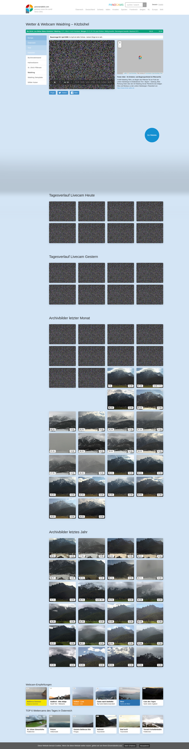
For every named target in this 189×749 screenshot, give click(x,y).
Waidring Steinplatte (35, 77)
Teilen (76, 93)
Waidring (31, 72)
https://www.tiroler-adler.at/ (125, 88)
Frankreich (134, 9)
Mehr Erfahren (130, 746)
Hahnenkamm (33, 63)
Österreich (79, 9)
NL (149, 9)
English (161, 4)
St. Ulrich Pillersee (34, 68)
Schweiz (100, 9)
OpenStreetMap (133, 73)
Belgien (142, 9)
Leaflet (125, 73)
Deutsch (154, 4)
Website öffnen (103, 135)
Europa (155, 9)
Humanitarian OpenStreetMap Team (154, 73)
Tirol (29, 48)
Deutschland (90, 9)
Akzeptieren (144, 746)
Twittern (64, 93)
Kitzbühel (31, 53)
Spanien (124, 9)
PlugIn (52, 93)
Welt (161, 9)
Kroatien (115, 9)
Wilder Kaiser (33, 82)
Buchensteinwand (34, 58)
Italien (108, 9)
